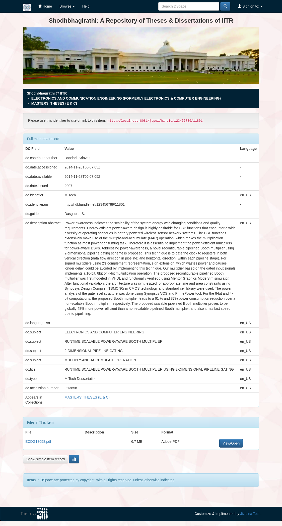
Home (45, 6)
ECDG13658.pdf (38, 442)
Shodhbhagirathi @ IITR (47, 93)
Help (86, 6)
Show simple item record (45, 459)
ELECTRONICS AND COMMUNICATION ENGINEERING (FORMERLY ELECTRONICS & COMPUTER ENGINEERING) (126, 98)
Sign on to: (250, 6)
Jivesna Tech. (250, 514)
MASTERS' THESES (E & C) (54, 103)
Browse (67, 6)
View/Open (231, 443)
